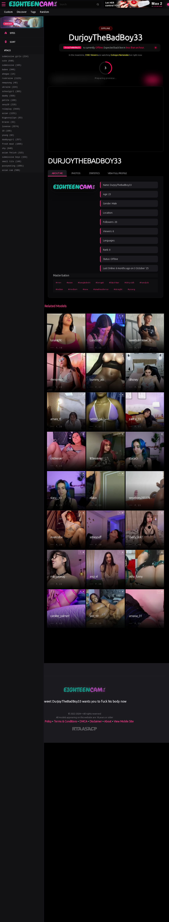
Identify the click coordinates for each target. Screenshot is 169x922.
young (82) (8, 144)
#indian (59, 289)
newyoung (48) (10, 86)
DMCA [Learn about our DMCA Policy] (83, 721)
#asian (70, 282)
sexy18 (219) (9, 110)
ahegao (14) (8, 76)
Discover (22, 12)
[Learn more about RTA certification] (77, 729)
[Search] (77, 4)
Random (44, 12)
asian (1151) (9, 120)
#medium (72, 289)
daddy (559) (8, 100)
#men (58, 282)
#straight (118, 289)
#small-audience (100, 289)
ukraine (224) (10, 91)
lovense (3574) (10, 134)
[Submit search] (97, 4)
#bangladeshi (84, 282)
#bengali (100, 282)
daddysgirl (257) (11, 149)
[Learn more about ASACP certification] (89, 729)
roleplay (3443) (11, 115)
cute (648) (8, 61)
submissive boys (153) (14, 169)
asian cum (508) (11, 183)
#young (131, 289)
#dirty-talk (129, 282)
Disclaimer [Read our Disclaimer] (95, 721)
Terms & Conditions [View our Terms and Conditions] (65, 721)
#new (85, 289)
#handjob (144, 282)
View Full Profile (117, 173)
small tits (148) (11, 174)
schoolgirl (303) (11, 95)
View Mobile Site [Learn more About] (124, 721)
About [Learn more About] (107, 721)
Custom (8, 12)
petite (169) (9, 105)
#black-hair (114, 282)
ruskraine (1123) (11, 81)
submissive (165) (11, 66)
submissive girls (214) (15, 56)
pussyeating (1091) (13, 178)
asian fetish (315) (13, 164)
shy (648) (7, 159)
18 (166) (7, 139)
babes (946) (8, 71)
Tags (33, 12)
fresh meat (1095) (12, 154)
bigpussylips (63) (12, 125)
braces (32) (8, 130)
